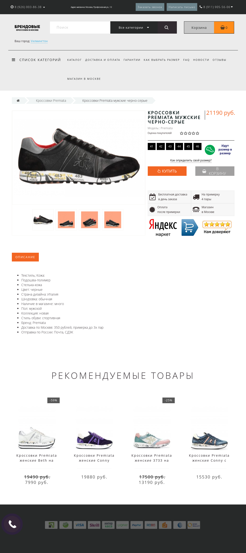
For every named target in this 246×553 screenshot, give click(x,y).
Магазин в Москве (84, 78)
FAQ (189, 60)
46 (197, 146)
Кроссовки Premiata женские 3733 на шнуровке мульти (151, 460)
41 (151, 146)
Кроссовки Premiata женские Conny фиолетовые (94, 460)
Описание (25, 257)
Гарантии (133, 60)
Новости (205, 60)
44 (179, 146)
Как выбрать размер (164, 60)
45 (188, 146)
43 (170, 146)
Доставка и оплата (103, 60)
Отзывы (224, 60)
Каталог (74, 60)
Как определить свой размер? (191, 160)
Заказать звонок (150, 7)
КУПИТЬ (169, 171)
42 (160, 146)
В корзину (214, 171)
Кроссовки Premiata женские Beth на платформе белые (36, 460)
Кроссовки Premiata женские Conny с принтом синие (209, 460)
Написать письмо (182, 7)
